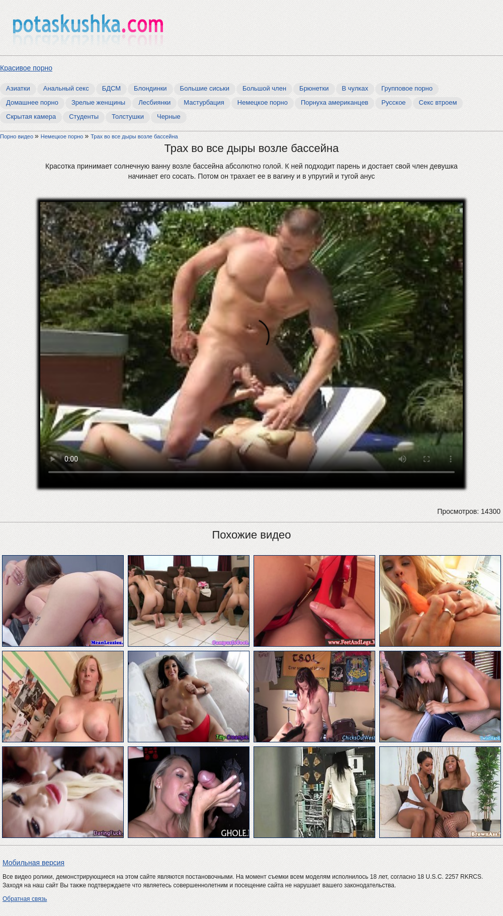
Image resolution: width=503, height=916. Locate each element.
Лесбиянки (154, 102)
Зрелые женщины (98, 102)
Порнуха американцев (334, 102)
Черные (169, 116)
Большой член (264, 88)
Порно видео (17, 136)
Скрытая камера (31, 116)
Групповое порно (407, 88)
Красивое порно (26, 68)
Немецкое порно (262, 102)
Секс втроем (438, 102)
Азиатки (18, 88)
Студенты (84, 116)
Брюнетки (313, 88)
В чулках (355, 88)
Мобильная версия (33, 863)
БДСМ (111, 88)
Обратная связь (25, 898)
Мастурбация (204, 102)
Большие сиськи (204, 88)
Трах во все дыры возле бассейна (134, 136)
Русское (393, 102)
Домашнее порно (32, 102)
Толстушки (128, 116)
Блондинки (150, 88)
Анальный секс (66, 88)
